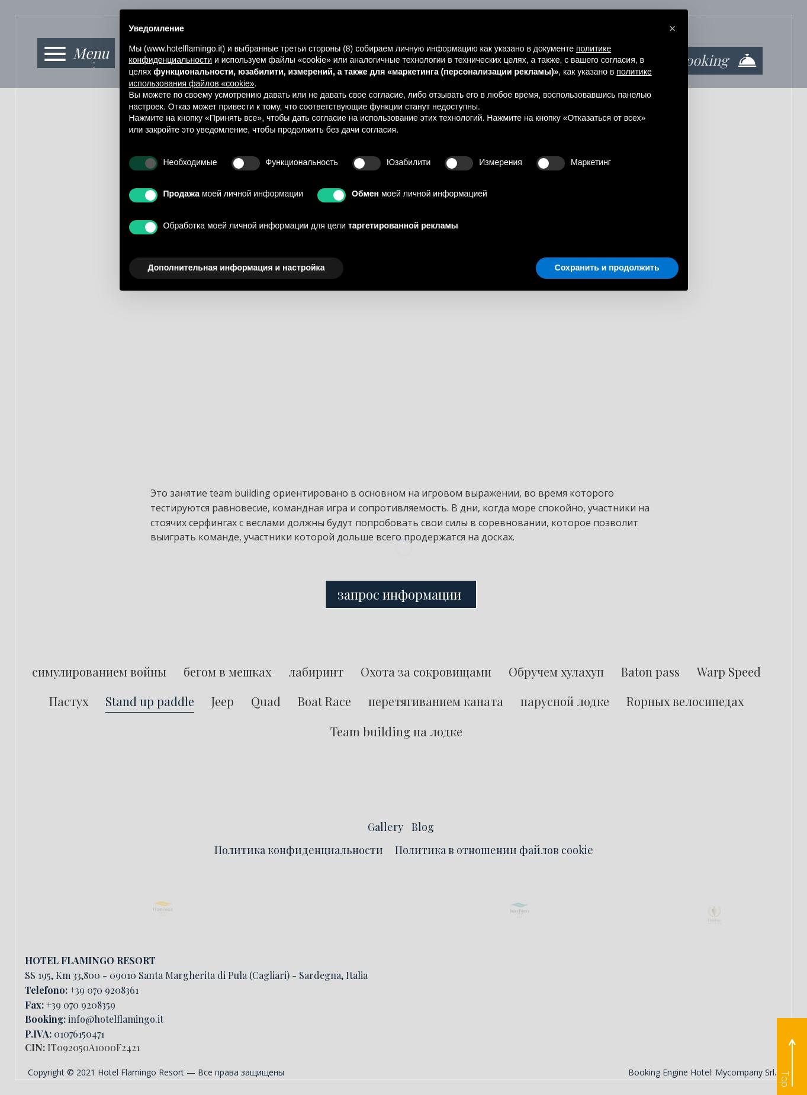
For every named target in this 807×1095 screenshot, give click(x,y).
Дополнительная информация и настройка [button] (236, 267)
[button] (672, 28)
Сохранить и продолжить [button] (607, 267)
